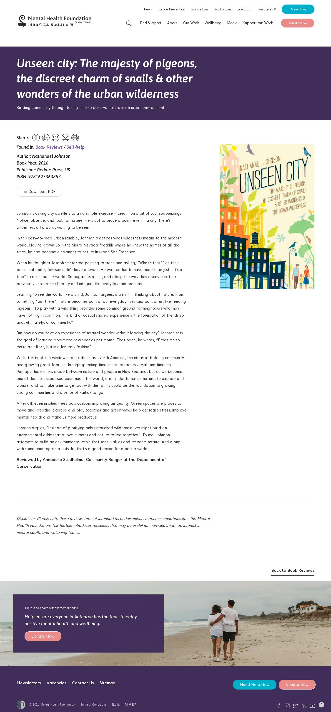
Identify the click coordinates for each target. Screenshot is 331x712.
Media (232, 23)
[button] (321, 705)
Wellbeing (213, 23)
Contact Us (83, 683)
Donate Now (298, 23)
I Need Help (298, 9)
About (172, 23)
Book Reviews (49, 147)
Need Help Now (254, 684)
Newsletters (29, 683)
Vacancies (56, 683)
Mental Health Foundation (57, 705)
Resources (267, 9)
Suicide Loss (199, 9)
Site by (124, 705)
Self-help (76, 147)
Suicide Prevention (171, 9)
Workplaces (222, 9)
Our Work (191, 23)
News (148, 9)
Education (244, 9)
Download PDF (39, 191)
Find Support (150, 23)
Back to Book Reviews (292, 570)
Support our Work (258, 23)
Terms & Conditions (93, 705)
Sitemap (107, 683)
